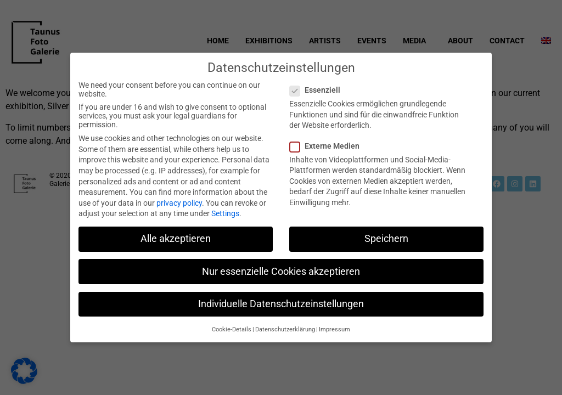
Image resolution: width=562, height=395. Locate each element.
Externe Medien (328, 142)
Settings (225, 210)
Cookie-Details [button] (231, 326)
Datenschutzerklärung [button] (285, 326)
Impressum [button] (334, 326)
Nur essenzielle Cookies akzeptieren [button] (281, 268)
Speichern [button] (386, 235)
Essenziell (318, 87)
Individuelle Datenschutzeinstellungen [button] (281, 300)
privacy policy (179, 199)
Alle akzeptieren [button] (175, 235)
